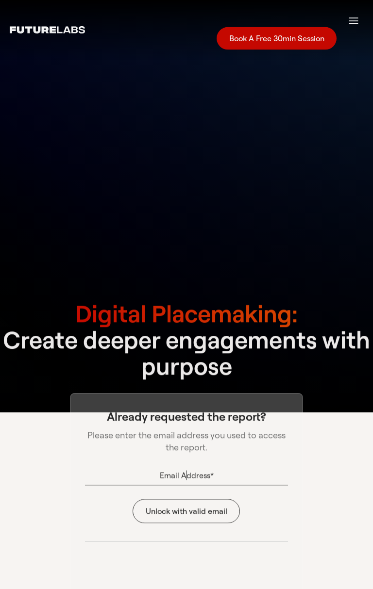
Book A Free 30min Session (276, 41)
